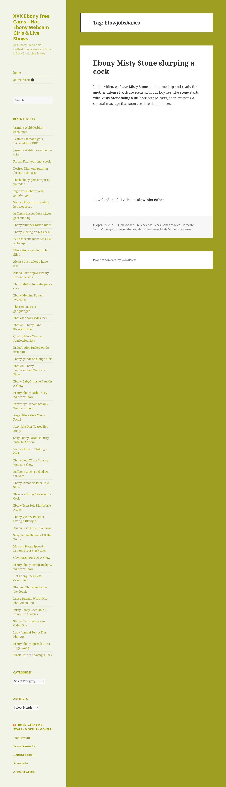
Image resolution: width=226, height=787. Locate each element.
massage (113, 103)
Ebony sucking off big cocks (31, 232)
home (17, 73)
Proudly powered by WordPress (114, 260)
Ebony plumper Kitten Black (32, 225)
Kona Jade (20, 763)
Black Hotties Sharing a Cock (32, 655)
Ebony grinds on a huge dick (32, 359)
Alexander (127, 225)
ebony (141, 229)
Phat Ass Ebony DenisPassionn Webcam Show (29, 370)
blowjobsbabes (126, 229)
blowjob (109, 229)
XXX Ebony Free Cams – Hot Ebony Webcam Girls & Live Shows (31, 27)
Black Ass (146, 225)
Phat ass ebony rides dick (30, 318)
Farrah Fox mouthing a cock (32, 161)
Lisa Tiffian (21, 738)
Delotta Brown (23, 755)
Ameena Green (24, 772)
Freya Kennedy (24, 746)
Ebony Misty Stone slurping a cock (144, 67)
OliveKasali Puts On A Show (31, 558)
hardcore (126, 92)
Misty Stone (138, 86)
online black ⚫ (23, 80)
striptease (184, 229)
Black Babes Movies (167, 225)
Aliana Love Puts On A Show (32, 528)
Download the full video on (128, 200)
